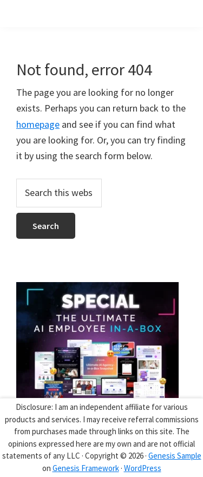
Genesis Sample (174, 455)
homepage (38, 124)
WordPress (142, 468)
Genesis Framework (86, 468)
